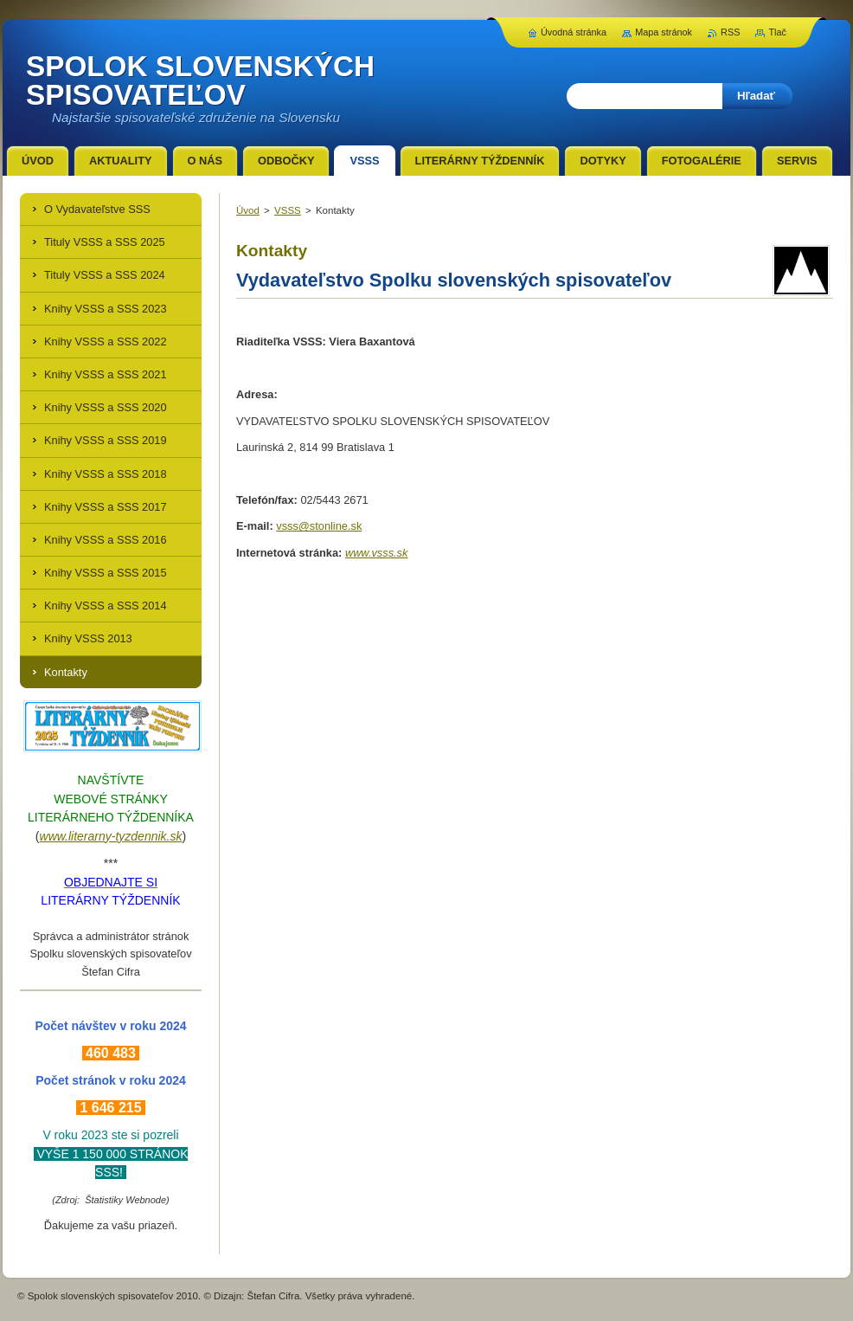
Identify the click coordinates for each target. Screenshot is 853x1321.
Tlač (777, 32)
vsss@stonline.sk (319, 525)
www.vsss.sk (376, 552)
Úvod (248, 210)
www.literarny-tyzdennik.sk (111, 836)
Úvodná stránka (573, 32)
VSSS (287, 210)
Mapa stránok (663, 32)
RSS (730, 32)
